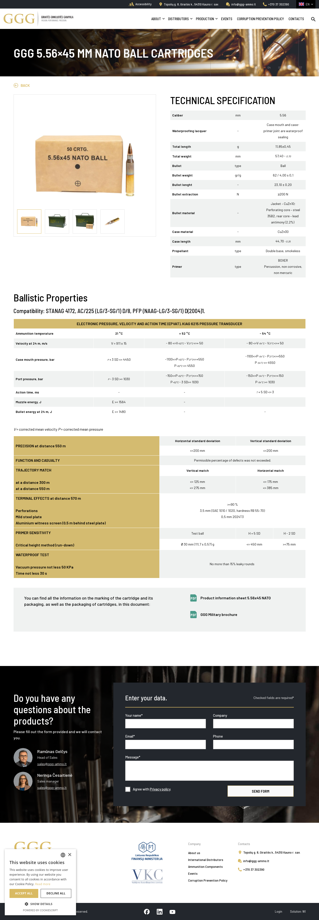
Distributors (178, 19)
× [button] (69, 855)
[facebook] (147, 911)
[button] (40, 904)
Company (220, 715)
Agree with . (152, 789)
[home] (140, 4)
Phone (218, 736)
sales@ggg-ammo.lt (52, 764)
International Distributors (205, 860)
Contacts (296, 19)
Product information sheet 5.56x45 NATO (235, 598)
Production (205, 19)
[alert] (40, 882)
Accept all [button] (24, 893)
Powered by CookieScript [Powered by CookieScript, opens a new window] (40, 910)
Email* (130, 736)
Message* (132, 757)
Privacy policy (160, 789)
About (156, 19)
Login (279, 911)
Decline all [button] (56, 893)
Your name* (134, 715)
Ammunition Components (205, 867)
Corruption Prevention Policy (260, 19)
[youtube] (172, 911)
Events (226, 19)
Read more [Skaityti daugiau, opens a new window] (42, 884)
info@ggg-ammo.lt (243, 4)
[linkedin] (159, 911)
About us (194, 853)
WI (304, 911)
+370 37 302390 (278, 4)
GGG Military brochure (218, 614)
